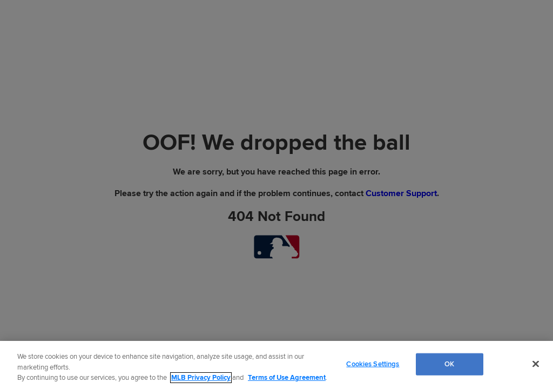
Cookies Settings (372, 363)
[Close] (536, 363)
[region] (276, 365)
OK (449, 363)
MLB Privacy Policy (201, 377)
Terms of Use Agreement (287, 377)
